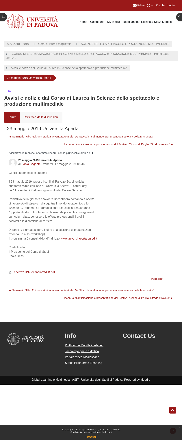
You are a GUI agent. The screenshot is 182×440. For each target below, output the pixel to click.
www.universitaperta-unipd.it (78, 238)
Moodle (145, 379)
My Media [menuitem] (113, 21)
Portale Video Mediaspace (82, 357)
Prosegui (91, 436)
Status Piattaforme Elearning (83, 362)
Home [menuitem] (83, 21)
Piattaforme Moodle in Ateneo (84, 345)
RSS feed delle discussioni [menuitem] (41, 117)
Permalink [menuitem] (157, 278)
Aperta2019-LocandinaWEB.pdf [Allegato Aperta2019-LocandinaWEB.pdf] (32, 272)
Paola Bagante (31, 164)
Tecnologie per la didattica (82, 351)
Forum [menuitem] (12, 117)
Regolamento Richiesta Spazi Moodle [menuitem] (147, 21)
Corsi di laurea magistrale (54, 43)
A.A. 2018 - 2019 (18, 43)
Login (171, 5)
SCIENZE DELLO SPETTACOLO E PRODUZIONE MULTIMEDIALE (125, 43)
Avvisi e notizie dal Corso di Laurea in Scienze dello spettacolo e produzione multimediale (69, 68)
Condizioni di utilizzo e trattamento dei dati (91, 432)
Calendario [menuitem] (97, 21)
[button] (143, 5)
